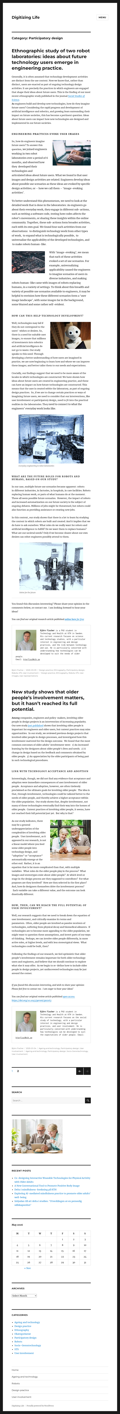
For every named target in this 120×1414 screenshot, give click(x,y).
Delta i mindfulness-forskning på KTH (35, 1189)
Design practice (46, 670)
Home (15, 1370)
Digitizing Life (26, 17)
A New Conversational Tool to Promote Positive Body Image (47, 1185)
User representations (28, 676)
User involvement (31, 673)
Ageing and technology (49, 1048)
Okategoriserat (22, 1333)
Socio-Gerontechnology (77, 1051)
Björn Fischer (18, 670)
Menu (102, 17)
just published (35, 725)
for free (74, 619)
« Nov (27, 1268)
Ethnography (60, 670)
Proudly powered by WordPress (40, 1406)
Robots (15, 673)
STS (20, 673)
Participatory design (75, 670)
